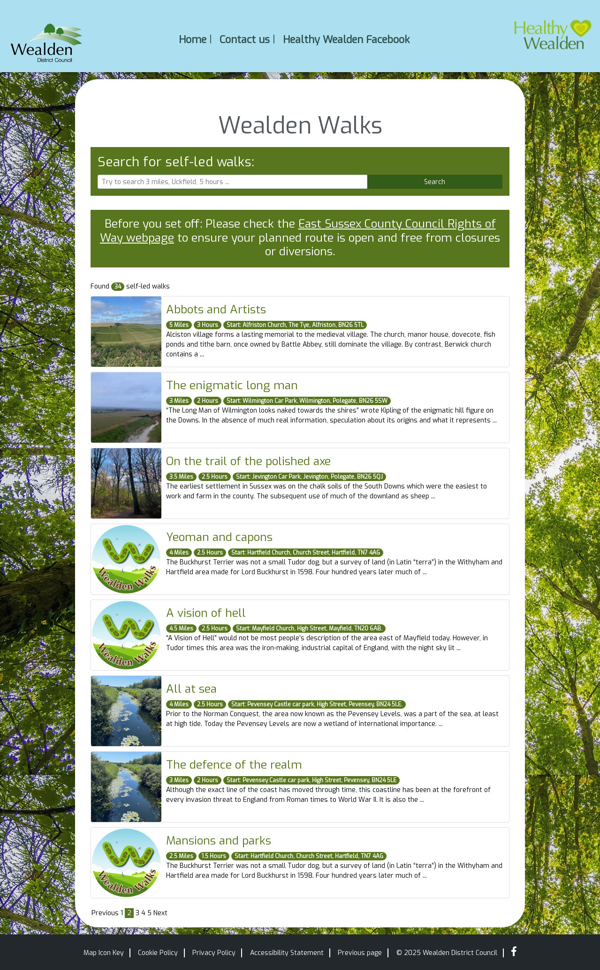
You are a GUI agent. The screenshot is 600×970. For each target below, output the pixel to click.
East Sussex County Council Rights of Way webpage (298, 230)
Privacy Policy (213, 952)
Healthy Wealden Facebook (346, 39)
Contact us (245, 39)
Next (160, 913)
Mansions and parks (218, 840)
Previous (105, 913)
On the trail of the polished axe (248, 461)
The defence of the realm (234, 764)
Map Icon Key (104, 952)
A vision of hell (206, 613)
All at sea (191, 688)
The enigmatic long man (232, 385)
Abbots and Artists (216, 309)
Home (192, 39)
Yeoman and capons (219, 537)
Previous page (360, 952)
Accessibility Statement (287, 952)
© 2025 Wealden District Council (446, 952)
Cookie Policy (158, 952)
